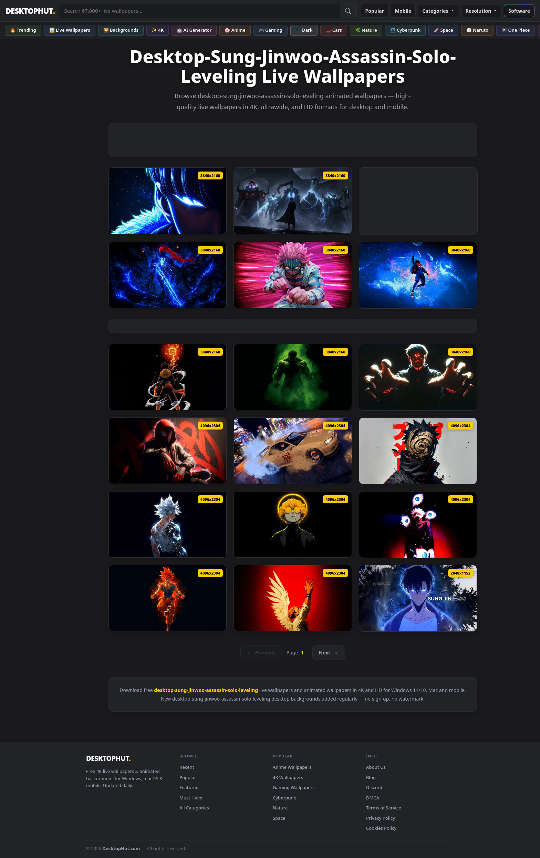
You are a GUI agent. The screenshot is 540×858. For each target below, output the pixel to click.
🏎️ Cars (333, 30)
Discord (374, 787)
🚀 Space (443, 30)
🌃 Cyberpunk (405, 30)
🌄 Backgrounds (120, 30)
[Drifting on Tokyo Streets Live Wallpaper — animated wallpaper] (292, 450)
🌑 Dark (304, 30)
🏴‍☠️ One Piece (515, 30)
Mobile (403, 11)
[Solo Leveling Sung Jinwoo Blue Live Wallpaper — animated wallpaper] (167, 200)
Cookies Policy (381, 828)
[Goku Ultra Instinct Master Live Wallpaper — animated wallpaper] (167, 598)
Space (279, 818)
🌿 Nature (366, 30)
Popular (374, 11)
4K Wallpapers (288, 777)
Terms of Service (383, 808)
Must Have (190, 798)
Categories (438, 11)
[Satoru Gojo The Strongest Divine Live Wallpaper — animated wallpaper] (418, 524)
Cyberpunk (284, 798)
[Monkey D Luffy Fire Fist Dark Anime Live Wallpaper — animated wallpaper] (167, 377)
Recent (186, 767)
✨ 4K (158, 30)
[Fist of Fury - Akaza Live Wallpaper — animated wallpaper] (292, 275)
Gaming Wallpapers (294, 787)
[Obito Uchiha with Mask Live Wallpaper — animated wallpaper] (418, 450)
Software (519, 11)
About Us (376, 767)
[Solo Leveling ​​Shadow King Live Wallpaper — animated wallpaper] (292, 200)
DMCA (372, 798)
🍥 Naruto (477, 30)
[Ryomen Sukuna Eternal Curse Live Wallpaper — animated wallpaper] (418, 377)
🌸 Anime (235, 30)
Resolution (482, 11)
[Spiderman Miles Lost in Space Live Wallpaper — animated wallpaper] (418, 275)
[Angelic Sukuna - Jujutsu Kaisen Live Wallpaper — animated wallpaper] (292, 598)
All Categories (194, 808)
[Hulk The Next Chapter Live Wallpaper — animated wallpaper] (292, 377)
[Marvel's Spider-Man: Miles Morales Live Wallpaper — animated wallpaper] (167, 450)
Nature (280, 808)
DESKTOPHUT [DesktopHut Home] (30, 11)
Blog (371, 777)
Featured (189, 787)
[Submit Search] (348, 10)
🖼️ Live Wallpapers (69, 30)
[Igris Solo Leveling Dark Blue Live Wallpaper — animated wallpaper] (167, 275)
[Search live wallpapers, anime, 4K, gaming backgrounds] (199, 10)
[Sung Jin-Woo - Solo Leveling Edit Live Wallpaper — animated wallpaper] (418, 598)
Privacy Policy (380, 818)
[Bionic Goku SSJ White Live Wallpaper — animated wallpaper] (167, 524)
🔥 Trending (23, 30)
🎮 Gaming (270, 30)
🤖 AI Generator (194, 30)
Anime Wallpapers (292, 767)
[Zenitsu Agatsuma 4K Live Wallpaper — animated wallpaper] (292, 524)
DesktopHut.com (121, 848)
